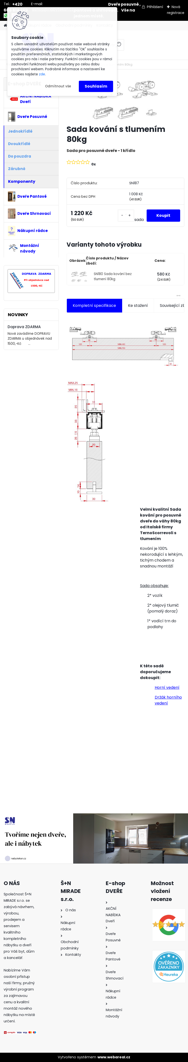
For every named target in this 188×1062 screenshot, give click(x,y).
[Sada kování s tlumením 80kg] (125, 98)
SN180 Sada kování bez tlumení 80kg (113, 276)
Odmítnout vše (58, 86)
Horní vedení (167, 687)
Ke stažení (138, 305)
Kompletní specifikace (94, 305)
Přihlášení (155, 6)
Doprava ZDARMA (24, 326)
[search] (118, 46)
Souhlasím (96, 86)
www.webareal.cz (113, 1057)
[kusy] (125, 215)
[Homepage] (5, 25)
